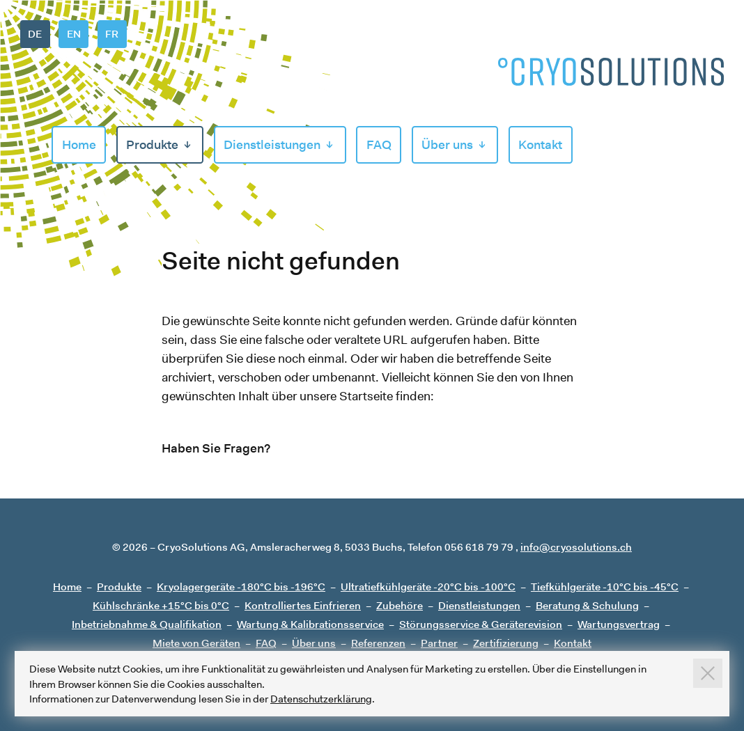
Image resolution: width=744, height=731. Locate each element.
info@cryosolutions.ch (576, 547)
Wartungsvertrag (619, 624)
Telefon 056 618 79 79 (460, 547)
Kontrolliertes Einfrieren (303, 605)
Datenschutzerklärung (321, 698)
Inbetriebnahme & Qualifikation (147, 624)
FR (111, 33)
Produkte (152, 144)
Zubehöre (399, 605)
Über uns (447, 144)
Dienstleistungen (272, 144)
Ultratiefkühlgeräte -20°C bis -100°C (428, 586)
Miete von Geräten (196, 643)
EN (74, 33)
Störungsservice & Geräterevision (480, 624)
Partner (439, 643)
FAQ (379, 144)
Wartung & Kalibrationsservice (310, 624)
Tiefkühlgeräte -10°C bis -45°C (605, 586)
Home (79, 144)
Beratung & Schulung (587, 605)
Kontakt (540, 144)
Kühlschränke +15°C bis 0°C (161, 605)
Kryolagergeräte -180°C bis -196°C (241, 586)
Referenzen (378, 643)
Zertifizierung (505, 643)
